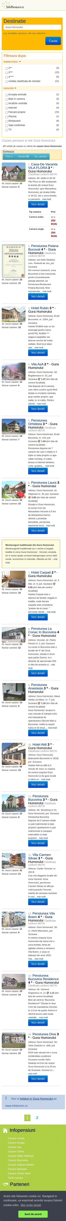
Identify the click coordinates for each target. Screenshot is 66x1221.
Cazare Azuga (16, 1072)
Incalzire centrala (16, 103)
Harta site (53, 1149)
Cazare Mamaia (17, 1098)
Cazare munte (16, 1068)
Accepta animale (16, 94)
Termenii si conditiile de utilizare (19, 1145)
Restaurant (12, 121)
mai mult (40, 199)
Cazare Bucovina (18, 1089)
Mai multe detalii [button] (31, 1205)
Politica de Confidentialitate (48, 1145)
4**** (9, 76)
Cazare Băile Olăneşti (20, 1085)
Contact (43, 1149)
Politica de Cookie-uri (17, 1149)
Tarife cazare (15, 1107)
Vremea (12, 1121)
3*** (9, 72)
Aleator (23, 156)
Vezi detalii (34, 204)
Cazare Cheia (16, 1081)
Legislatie (33, 1149)
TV (8, 129)
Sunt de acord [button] (33, 1214)
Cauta (53, 41)
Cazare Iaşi (14, 1076)
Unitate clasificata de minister (22, 81)
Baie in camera (15, 99)
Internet (11, 107)
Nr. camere (41, 156)
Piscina (10, 116)
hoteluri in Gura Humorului (36, 1028)
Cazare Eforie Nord (19, 1103)
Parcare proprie (15, 112)
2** (8, 68)
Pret (9, 156)
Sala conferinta (15, 125)
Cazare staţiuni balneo (21, 1094)
